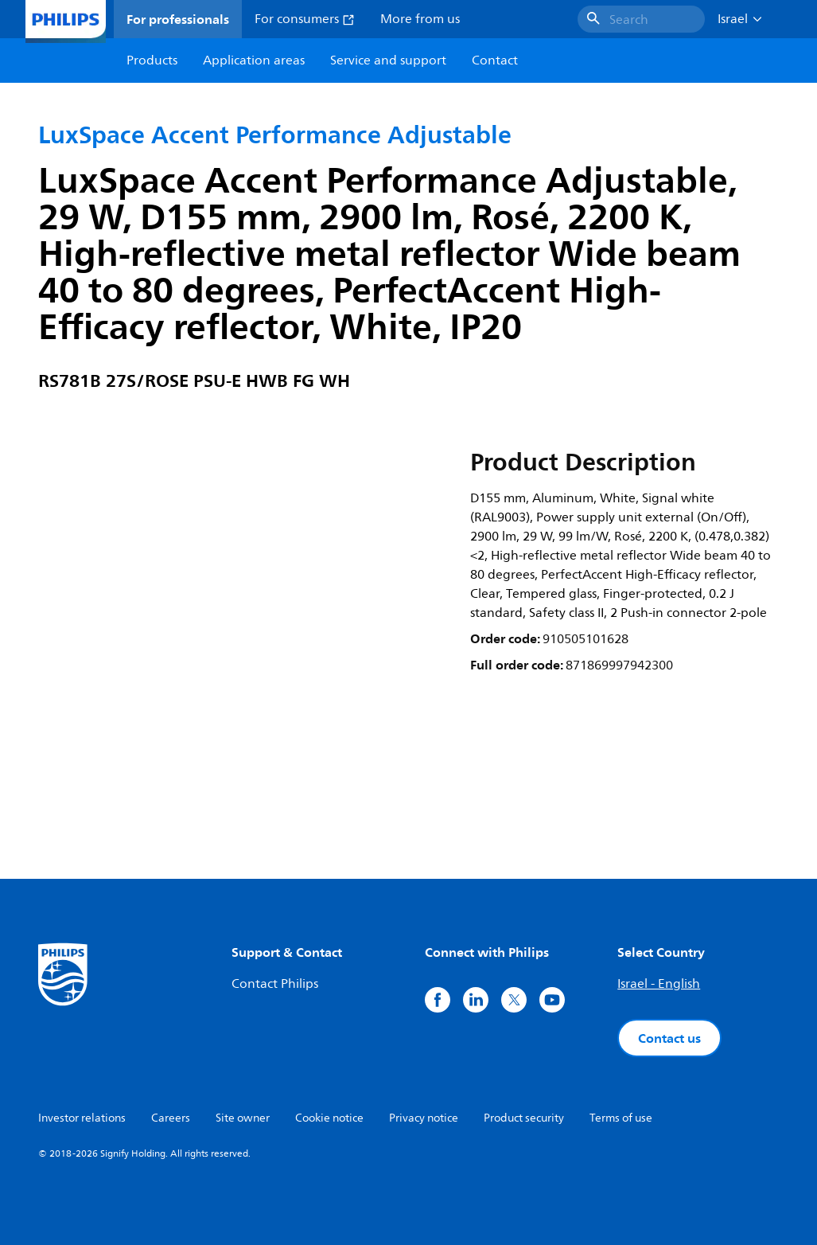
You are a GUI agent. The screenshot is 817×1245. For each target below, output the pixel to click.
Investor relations (82, 1118)
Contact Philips (274, 984)
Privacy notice (423, 1118)
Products (151, 60)
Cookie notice (329, 1118)
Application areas (254, 60)
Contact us (669, 1038)
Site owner (243, 1118)
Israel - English (658, 984)
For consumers (305, 19)
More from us (420, 19)
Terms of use (620, 1118)
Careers (170, 1118)
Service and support (388, 60)
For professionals (177, 19)
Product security (524, 1118)
